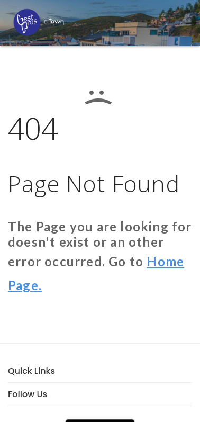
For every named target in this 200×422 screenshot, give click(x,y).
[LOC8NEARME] (38, 22)
